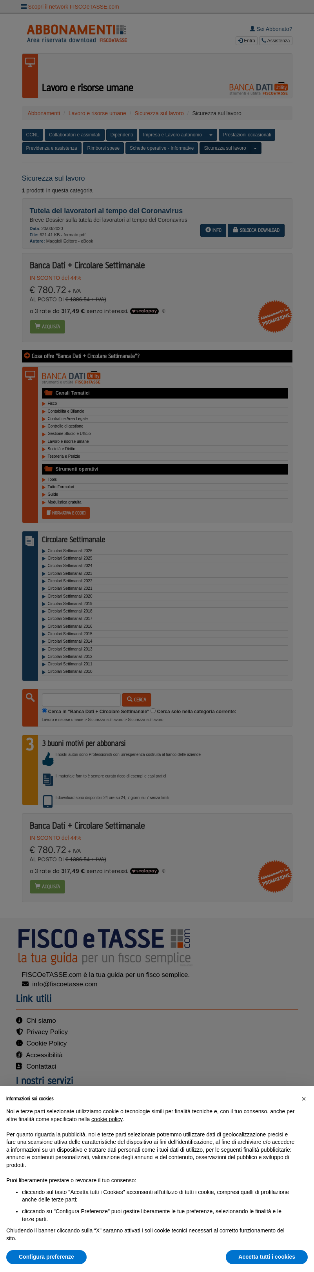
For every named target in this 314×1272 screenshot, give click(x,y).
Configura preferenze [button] (46, 1257)
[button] (304, 1099)
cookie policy (106, 1119)
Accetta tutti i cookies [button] (266, 1257)
